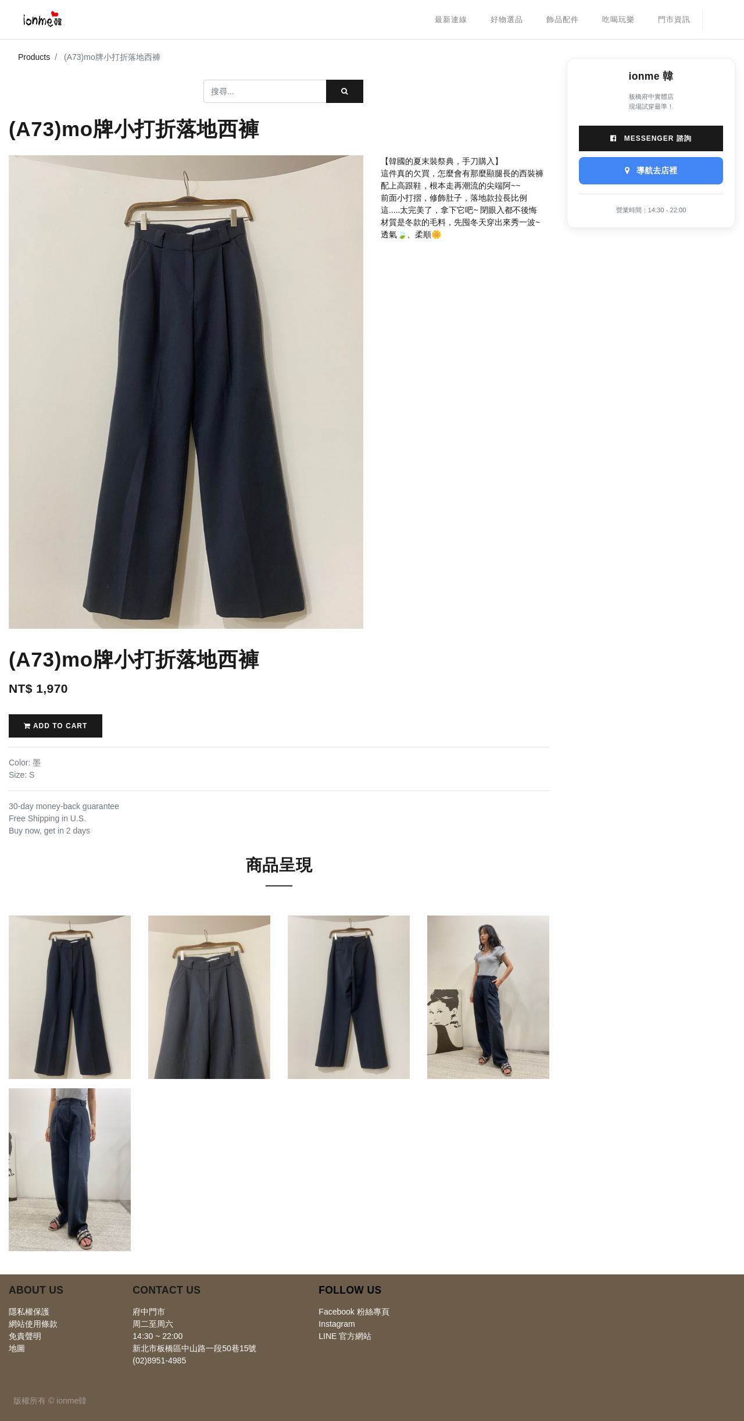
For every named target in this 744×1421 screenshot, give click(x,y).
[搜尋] (344, 91)
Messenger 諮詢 (650, 138)
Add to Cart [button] (55, 726)
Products (34, 57)
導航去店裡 (651, 170)
